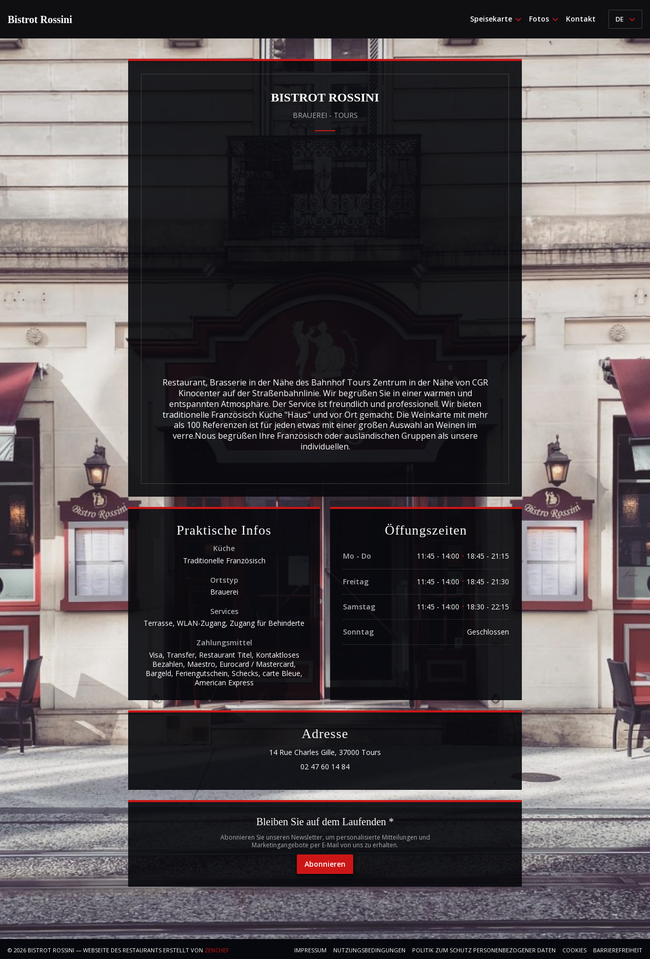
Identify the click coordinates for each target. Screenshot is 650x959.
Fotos (543, 19)
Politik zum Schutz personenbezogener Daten (484, 950)
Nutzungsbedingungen (369, 950)
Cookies (574, 950)
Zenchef (217, 950)
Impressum (310, 950)
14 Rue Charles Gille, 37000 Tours (370, 752)
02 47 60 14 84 (325, 766)
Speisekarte (495, 19)
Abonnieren (325, 864)
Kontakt (581, 19)
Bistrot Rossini (40, 19)
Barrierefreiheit (617, 950)
